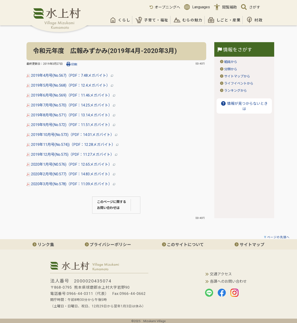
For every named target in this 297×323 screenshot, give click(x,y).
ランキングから (235, 91)
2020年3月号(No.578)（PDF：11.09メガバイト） (70, 184)
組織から (230, 62)
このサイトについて (183, 244)
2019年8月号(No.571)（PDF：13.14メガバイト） (70, 115)
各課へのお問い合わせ (228, 281)
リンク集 (43, 244)
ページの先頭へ (278, 237)
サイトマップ (250, 244)
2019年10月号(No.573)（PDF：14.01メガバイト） (71, 134)
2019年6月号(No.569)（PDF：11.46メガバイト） (70, 95)
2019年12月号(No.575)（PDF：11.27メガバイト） (71, 154)
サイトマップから (237, 76)
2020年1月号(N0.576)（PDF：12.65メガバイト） (70, 164)
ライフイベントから (238, 83)
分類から (230, 69)
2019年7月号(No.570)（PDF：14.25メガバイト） (70, 105)
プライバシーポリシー (108, 244)
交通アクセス (221, 274)
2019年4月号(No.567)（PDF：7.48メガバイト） (69, 75)
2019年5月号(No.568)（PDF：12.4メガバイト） (69, 85)
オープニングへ (164, 7)
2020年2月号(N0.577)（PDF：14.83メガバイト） (70, 174)
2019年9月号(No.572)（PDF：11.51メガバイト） (70, 125)
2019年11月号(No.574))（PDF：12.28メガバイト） (72, 144)
